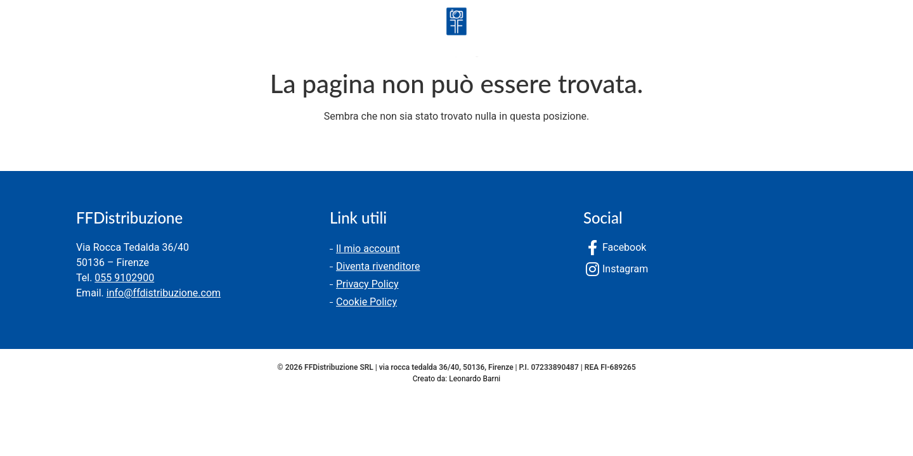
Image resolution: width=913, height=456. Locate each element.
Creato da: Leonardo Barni (456, 378)
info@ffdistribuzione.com (164, 293)
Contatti (192, 34)
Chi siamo (114, 34)
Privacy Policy (367, 284)
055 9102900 (124, 278)
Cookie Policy (366, 302)
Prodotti (37, 34)
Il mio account (368, 249)
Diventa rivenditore (378, 266)
